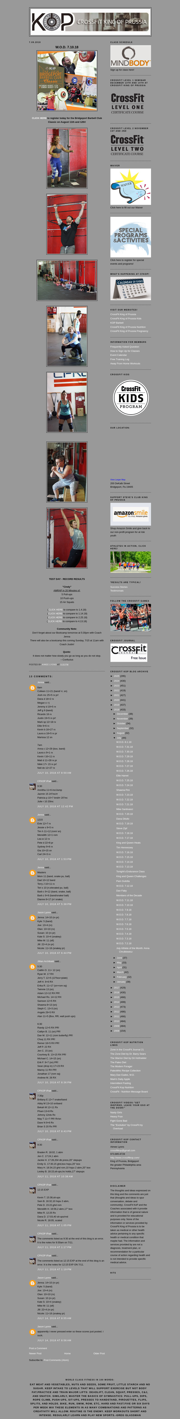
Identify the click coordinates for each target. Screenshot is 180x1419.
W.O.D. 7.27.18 (124, 766)
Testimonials (117, 590)
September (123, 728)
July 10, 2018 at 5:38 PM (54, 904)
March (120, 972)
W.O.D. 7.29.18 (124, 756)
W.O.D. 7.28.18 (124, 761)
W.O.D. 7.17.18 (124, 838)
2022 (117, 690)
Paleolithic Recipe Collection (125, 1070)
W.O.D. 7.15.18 (124, 857)
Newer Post (35, 1353)
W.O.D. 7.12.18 (124, 885)
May (119, 962)
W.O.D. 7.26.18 (124, 770)
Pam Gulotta (123, 881)
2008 (117, 1030)
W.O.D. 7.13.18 (124, 866)
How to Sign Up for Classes (125, 351)
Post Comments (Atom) (56, 1360)
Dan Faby (121, 890)
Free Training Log (119, 359)
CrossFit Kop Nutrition (122, 1087)
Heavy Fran (116, 1116)
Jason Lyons (44, 912)
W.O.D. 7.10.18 (124, 905)
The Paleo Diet (118, 1062)
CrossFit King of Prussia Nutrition (128, 327)
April (119, 967)
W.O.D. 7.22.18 (124, 799)
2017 (117, 987)
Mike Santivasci (124, 809)
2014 (117, 1002)
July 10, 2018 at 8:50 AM (54, 772)
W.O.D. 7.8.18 (123, 914)
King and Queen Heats (128, 842)
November (123, 718)
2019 (117, 704)
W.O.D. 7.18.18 (124, 833)
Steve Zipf (121, 828)
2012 (117, 1011)
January (121, 981)
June (120, 957)
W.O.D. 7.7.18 (123, 919)
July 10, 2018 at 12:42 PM (55, 806)
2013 (117, 1006)
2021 (117, 695)
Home (67, 1353)
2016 (117, 992)
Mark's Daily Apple (120, 1079)
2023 (117, 685)
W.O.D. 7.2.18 (123, 943)
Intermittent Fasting (120, 1083)
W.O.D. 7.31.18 (124, 746)
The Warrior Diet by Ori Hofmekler (128, 1058)
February (122, 977)
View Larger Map (118, 479)
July (119, 737)
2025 (117, 676)
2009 (117, 1026)
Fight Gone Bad (118, 1120)
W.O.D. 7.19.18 (124, 823)
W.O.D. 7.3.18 (123, 938)
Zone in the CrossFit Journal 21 (127, 1049)
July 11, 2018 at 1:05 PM (54, 1225)
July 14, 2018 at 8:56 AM (54, 1340)
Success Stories (119, 587)
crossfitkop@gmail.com (122, 1150)
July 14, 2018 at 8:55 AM (54, 1318)
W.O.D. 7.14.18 (124, 862)
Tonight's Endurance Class (130, 871)
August (121, 733)
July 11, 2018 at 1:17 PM (54, 1247)
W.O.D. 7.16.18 (124, 852)
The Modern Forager (121, 1066)
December (123, 713)
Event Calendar (118, 355)
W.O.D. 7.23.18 (124, 794)
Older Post (99, 1353)
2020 (117, 700)
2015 (117, 997)
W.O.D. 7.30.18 (124, 751)
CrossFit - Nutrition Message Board (129, 1091)
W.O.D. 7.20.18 (124, 814)
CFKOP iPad (44, 781)
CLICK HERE (39, 118)
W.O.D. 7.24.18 (124, 785)
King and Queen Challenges (131, 876)
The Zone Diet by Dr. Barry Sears (128, 1053)
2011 (117, 1016)
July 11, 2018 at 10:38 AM (55, 1176)
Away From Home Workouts (125, 363)
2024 (117, 680)
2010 (117, 1021)
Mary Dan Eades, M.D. (122, 1074)
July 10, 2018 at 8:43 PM (54, 1131)
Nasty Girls (116, 1112)
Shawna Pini (123, 790)
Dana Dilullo (122, 818)
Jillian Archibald (45, 961)
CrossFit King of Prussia (123, 314)
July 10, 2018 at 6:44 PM (54, 953)
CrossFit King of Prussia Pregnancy (129, 331)
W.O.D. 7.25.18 (124, 780)
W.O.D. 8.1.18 (123, 742)
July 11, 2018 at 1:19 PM (54, 1269)
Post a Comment (38, 1348)
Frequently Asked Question (124, 346)
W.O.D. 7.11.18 (124, 900)
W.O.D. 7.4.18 (123, 933)
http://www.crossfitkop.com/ (125, 1157)
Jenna (40, 682)
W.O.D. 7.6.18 (123, 924)
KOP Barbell (117, 322)
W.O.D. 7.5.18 (123, 929)
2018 (117, 709)
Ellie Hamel (122, 775)
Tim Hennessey (124, 847)
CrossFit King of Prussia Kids (125, 318)
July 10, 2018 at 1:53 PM (54, 859)
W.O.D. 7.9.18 (123, 909)
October (121, 723)
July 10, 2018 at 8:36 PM (54, 1082)
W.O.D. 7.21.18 (124, 804)
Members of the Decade (129, 895)
